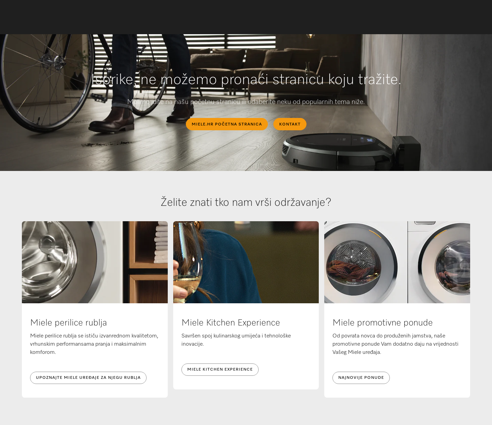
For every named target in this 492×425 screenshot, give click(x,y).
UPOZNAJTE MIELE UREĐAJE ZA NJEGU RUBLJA (88, 378)
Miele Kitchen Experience (220, 370)
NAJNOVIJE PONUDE (361, 378)
